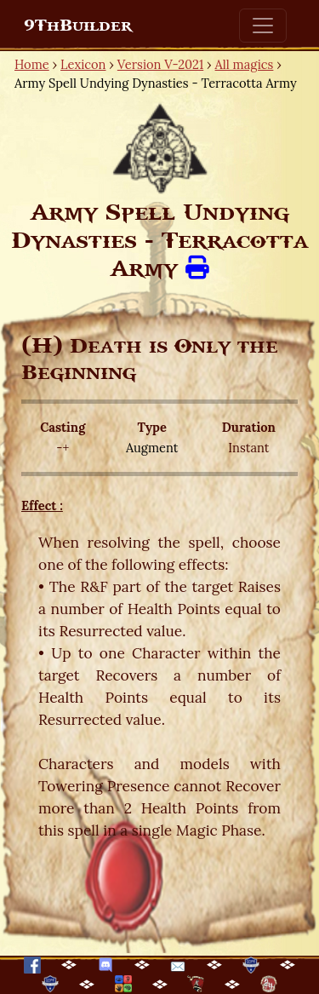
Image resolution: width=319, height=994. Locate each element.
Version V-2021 (160, 64)
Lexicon (82, 64)
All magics (244, 64)
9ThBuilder (78, 25)
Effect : (42, 505)
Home (31, 64)
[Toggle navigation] (263, 26)
